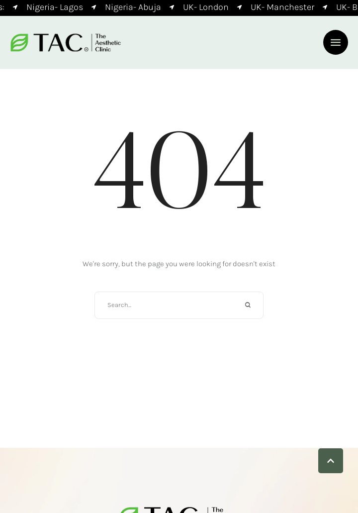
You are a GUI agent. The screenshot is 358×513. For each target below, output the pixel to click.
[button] (335, 42)
